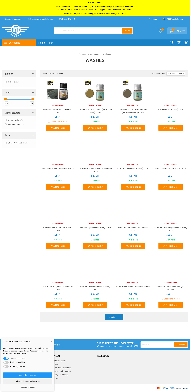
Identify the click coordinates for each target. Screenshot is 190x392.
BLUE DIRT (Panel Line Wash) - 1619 (58, 168)
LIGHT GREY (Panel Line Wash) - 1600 (133, 286)
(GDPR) (136, 346)
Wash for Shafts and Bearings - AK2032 (170, 288)
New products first (176, 74)
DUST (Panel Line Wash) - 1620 (170, 109)
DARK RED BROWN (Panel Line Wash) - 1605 (170, 229)
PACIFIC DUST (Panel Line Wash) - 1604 (58, 288)
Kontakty (55, 364)
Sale (51, 42)
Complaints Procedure (61, 371)
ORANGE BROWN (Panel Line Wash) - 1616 (95, 170)
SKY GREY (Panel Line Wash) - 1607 (95, 227)
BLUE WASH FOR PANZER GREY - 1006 (57, 111)
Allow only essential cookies (27, 381)
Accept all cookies (27, 375)
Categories (12, 43)
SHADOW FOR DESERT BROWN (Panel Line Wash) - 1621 (133, 111)
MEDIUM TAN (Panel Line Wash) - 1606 (133, 229)
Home (41, 42)
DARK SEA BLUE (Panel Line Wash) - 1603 (95, 288)
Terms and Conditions (61, 368)
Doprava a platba (58, 361)
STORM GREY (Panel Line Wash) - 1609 (57, 229)
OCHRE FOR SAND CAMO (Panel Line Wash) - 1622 (95, 111)
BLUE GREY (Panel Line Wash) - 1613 (133, 168)
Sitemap (55, 378)
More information (28, 387)
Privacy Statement (59, 375)
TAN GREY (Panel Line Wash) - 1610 (170, 168)
